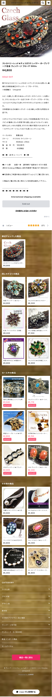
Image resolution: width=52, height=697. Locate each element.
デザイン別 (6, 604)
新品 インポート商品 (9, 639)
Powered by (26, 674)
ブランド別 (6, 597)
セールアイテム (7, 646)
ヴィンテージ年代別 (9, 625)
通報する (47, 216)
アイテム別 (6, 589)
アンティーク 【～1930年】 (12, 632)
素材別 (4, 611)
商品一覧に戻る (26, 657)
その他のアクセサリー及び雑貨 (13, 618)
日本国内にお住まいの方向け (26, 211)
